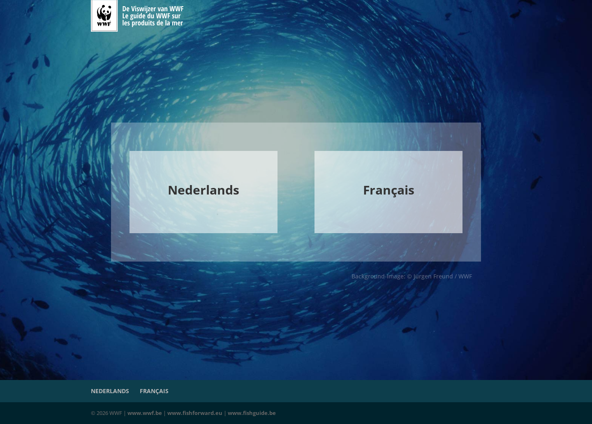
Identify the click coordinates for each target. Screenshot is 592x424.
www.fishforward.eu (194, 413)
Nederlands (110, 391)
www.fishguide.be (252, 413)
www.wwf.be (144, 413)
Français (154, 391)
